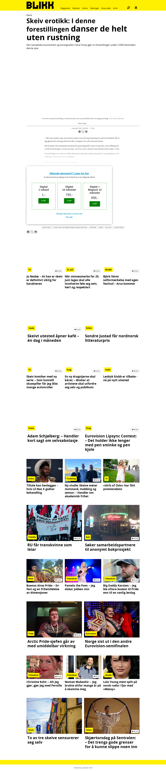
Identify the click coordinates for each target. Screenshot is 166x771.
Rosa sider (106, 8)
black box (47, 227)
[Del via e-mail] (86, 131)
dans (101, 227)
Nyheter (76, 8)
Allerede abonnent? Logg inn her (69, 173)
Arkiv (115, 8)
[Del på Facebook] (79, 131)
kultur (108, 227)
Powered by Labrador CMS (83, 768)
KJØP (43, 201)
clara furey (119, 227)
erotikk (93, 227)
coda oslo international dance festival (70, 227)
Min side (69, 217)
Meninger (94, 8)
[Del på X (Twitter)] (82, 131)
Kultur (85, 8)
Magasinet (65, 8)
